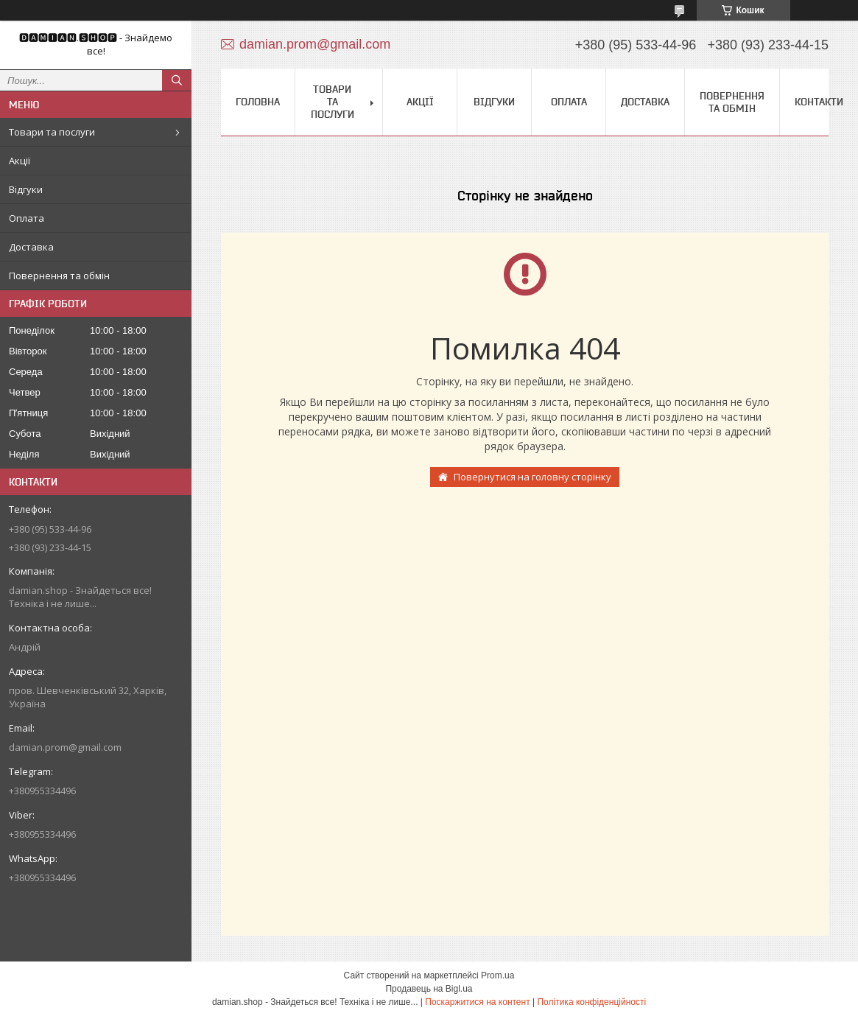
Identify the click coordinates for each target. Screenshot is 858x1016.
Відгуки (26, 189)
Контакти (819, 102)
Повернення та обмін (59, 275)
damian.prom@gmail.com (65, 747)
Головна (258, 102)
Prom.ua (497, 975)
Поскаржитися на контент (477, 1002)
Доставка (31, 246)
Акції (19, 160)
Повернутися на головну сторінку (532, 476)
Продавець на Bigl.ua (428, 989)
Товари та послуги (52, 132)
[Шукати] (176, 80)
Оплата (26, 218)
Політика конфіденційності (591, 1002)
